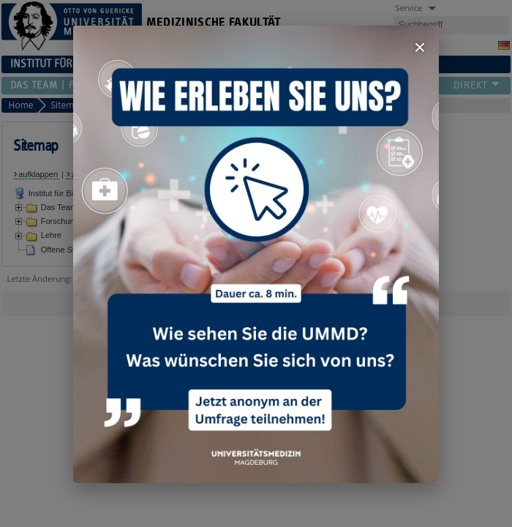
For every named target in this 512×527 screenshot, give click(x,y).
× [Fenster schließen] (420, 47)
